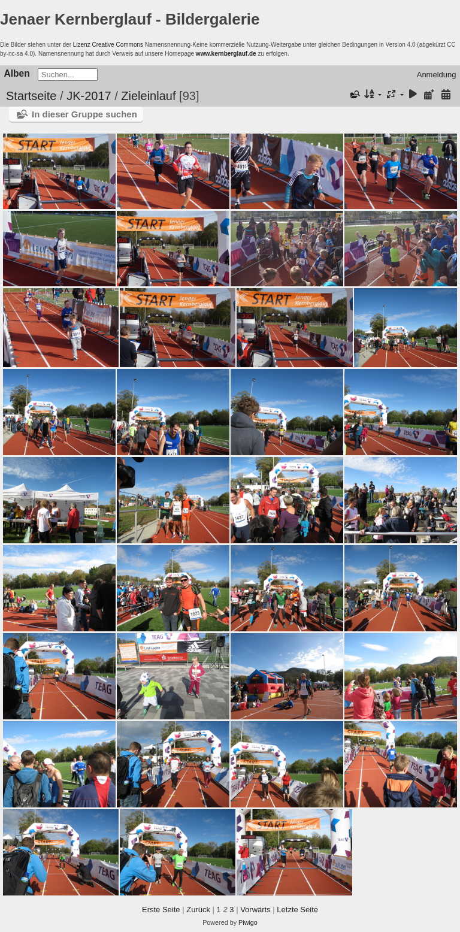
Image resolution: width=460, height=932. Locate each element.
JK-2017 (88, 95)
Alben (17, 73)
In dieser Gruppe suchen (84, 114)
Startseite (31, 95)
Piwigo (248, 922)
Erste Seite (161, 909)
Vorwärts (255, 909)
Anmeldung (436, 74)
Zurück (198, 909)
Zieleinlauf (148, 95)
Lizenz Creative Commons (108, 44)
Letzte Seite (297, 909)
